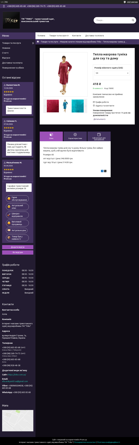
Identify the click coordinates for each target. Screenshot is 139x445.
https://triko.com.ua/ (17, 375)
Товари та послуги (58, 35)
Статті (5, 53)
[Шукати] (133, 20)
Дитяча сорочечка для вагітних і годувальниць (18, 151)
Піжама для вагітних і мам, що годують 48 (17, 145)
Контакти (76, 35)
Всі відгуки (18, 252)
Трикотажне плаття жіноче (16, 109)
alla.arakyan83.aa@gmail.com (15, 381)
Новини (6, 48)
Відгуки (6, 58)
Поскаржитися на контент (85, 442)
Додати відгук (18, 247)
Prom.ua (83, 440)
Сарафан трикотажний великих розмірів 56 (18, 187)
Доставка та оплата (94, 35)
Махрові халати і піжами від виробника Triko (80, 42)
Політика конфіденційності (108, 442)
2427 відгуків (132, 2)
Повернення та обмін (13, 68)
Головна (41, 35)
